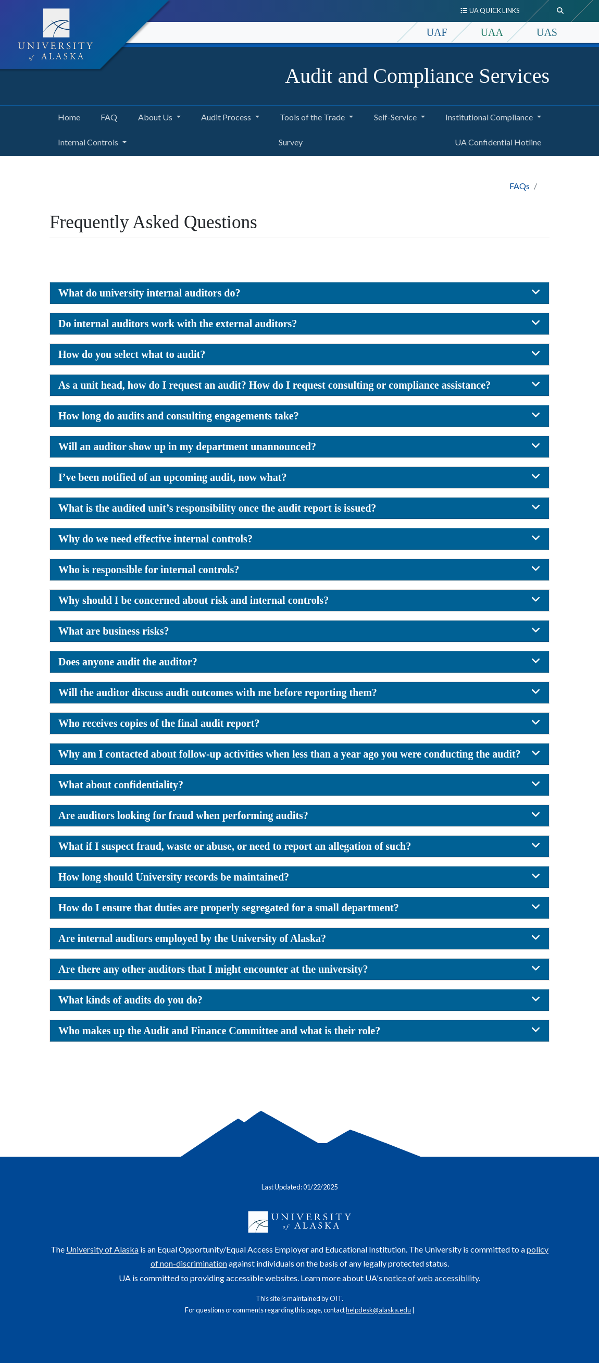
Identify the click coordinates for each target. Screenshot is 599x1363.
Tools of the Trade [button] (312, 117)
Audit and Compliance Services (417, 76)
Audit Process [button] (226, 117)
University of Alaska (102, 1249)
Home (67, 115)
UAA (492, 32)
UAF (437, 32)
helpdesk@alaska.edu (378, 1310)
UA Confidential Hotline (496, 140)
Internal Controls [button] (88, 142)
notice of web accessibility (431, 1278)
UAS (546, 32)
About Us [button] (155, 117)
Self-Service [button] (395, 117)
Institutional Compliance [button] (489, 117)
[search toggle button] (560, 11)
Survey (288, 140)
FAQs (519, 186)
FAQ (106, 115)
